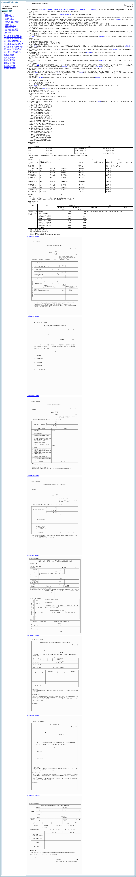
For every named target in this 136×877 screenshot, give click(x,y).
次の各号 (118, 19)
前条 (33, 36)
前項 (35, 46)
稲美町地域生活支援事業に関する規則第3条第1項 (68, 9)
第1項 (60, 49)
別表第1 (58, 73)
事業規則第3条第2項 (65, 14)
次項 (83, 71)
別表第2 (81, 73)
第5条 (99, 101)
